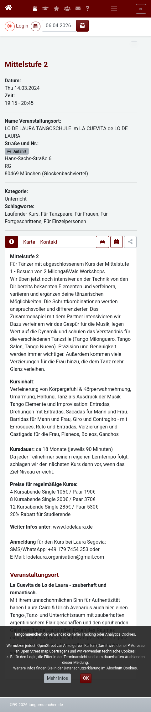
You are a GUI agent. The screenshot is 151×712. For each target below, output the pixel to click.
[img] (82, 25)
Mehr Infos (57, 678)
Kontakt (48, 242)
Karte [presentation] (29, 242)
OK (86, 678)
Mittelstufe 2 (26, 64)
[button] (141, 9)
